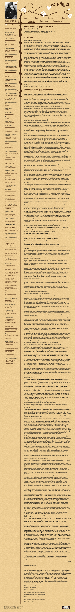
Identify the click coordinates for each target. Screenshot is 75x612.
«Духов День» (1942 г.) (10, 163)
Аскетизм (7, 76)
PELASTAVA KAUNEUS (10, 269)
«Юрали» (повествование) (11, 234)
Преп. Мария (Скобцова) (31, 28)
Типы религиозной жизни (11, 95)
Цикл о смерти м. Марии (10, 167)
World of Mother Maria (10, 265)
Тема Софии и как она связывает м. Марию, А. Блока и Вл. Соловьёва (11, 214)
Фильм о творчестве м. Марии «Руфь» (10, 28)
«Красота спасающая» (10, 40)
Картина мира (8, 186)
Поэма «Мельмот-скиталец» (11, 153)
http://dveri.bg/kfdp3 (29, 601)
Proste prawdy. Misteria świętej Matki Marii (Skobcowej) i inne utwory (10, 321)
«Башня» (7, 118)
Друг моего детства (9, 99)
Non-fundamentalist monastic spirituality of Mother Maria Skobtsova (11, 350)
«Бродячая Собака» (9, 122)
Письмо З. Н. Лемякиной (10, 191)
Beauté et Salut (8, 307)
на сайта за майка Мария (45, 86)
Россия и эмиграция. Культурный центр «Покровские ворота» (10, 362)
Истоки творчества (9, 239)
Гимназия (7, 109)
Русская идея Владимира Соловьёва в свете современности (11, 207)
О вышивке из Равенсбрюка (11, 35)
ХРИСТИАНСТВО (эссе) (10, 72)
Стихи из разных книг (10, 195)
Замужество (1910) (9, 114)
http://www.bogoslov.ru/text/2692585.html (33, 32)
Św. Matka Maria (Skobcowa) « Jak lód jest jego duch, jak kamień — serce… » (11, 337)
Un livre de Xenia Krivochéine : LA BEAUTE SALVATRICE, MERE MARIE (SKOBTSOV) (11, 274)
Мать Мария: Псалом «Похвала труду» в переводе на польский (10, 181)
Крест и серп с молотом (10, 249)
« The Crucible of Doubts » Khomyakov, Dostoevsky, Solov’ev (11, 313)
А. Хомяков (7, 80)
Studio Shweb (20, 606)
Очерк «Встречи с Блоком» (11, 131)
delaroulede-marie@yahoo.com (14, 608)
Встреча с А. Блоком (10, 127)
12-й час (7, 143)
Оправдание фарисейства (11, 67)
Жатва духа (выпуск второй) (11, 90)
